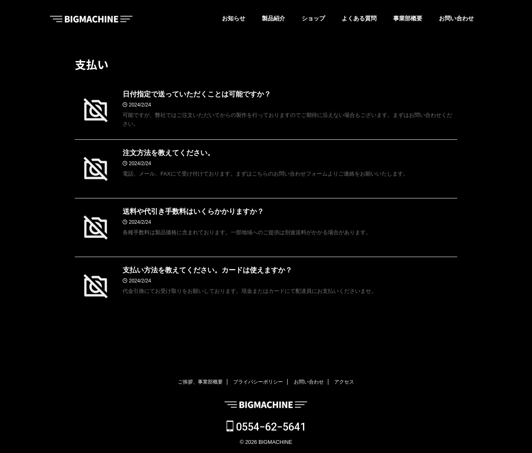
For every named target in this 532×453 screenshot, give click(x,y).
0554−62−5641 (266, 427)
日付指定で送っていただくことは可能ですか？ (192, 94)
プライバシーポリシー (258, 382)
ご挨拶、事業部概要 (200, 382)
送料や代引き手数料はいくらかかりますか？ (189, 211)
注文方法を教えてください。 (166, 153)
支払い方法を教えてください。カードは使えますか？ (202, 270)
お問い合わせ (456, 18)
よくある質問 (359, 18)
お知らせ (233, 18)
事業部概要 (407, 18)
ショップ (313, 18)
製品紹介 (273, 18)
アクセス (344, 382)
